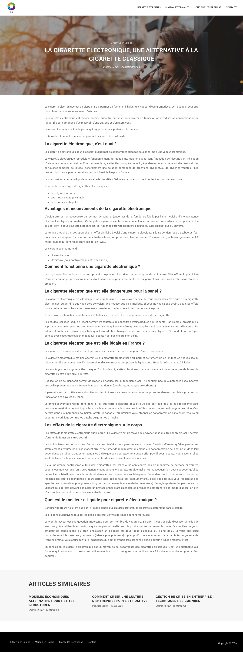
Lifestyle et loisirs (149, 7)
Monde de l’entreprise (207, 7)
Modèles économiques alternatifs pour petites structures (52, 601)
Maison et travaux (177, 7)
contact (231, 7)
